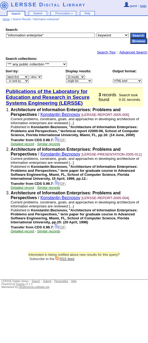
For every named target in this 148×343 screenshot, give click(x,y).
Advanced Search (133, 52)
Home (6, 19)
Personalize (62, 13)
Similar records (48, 144)
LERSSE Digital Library (48, 4)
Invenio (20, 284)
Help (87, 13)
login (143, 5)
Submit (37, 13)
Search (16, 13)
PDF (60, 140)
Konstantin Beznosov (60, 114)
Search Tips (106, 52)
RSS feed (66, 259)
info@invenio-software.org (34, 287)
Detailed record (22, 144)
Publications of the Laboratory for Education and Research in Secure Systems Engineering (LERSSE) (48, 97)
